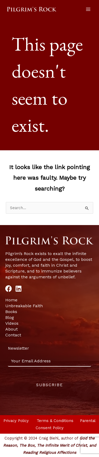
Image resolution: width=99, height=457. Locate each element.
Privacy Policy (16, 420)
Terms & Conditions (56, 420)
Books (11, 311)
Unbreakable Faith (24, 305)
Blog (9, 317)
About (11, 329)
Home (11, 299)
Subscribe (49, 385)
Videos (11, 323)
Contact (13, 334)
